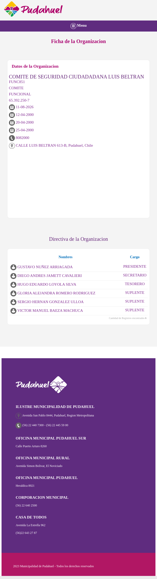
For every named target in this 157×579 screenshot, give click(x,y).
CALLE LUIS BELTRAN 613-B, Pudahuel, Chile (51, 145)
